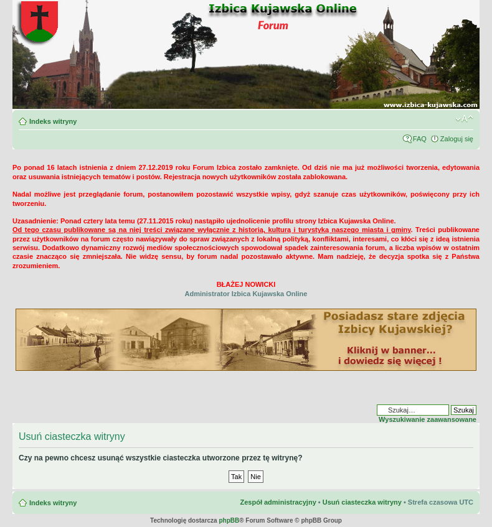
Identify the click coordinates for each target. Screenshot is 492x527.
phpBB (229, 520)
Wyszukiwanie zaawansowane (427, 419)
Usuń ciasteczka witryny (362, 502)
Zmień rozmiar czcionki (464, 118)
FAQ (420, 138)
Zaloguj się (456, 138)
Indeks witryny (53, 121)
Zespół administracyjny (278, 502)
